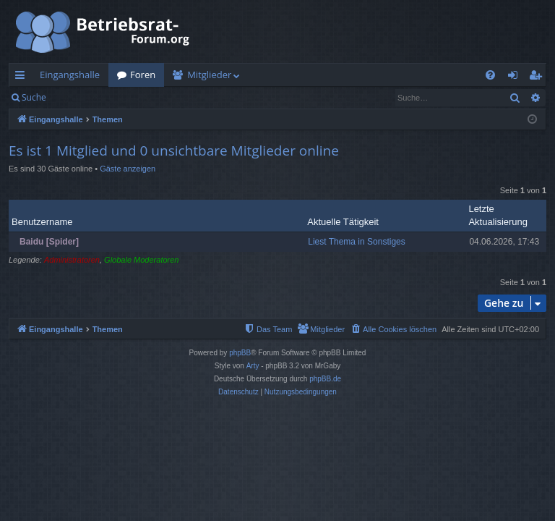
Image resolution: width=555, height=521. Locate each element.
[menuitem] (490, 75)
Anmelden (87, 97)
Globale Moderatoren (141, 259)
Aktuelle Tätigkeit (343, 221)
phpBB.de (325, 379)
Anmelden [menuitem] (516, 77)
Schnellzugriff (22, 77)
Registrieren (153, 97)
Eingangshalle (70, 74)
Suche (34, 97)
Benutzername (42, 221)
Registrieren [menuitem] (538, 77)
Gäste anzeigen (127, 168)
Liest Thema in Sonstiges (356, 242)
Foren (142, 74)
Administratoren (72, 259)
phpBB (240, 353)
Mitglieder (209, 74)
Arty (252, 366)
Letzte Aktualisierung (498, 215)
